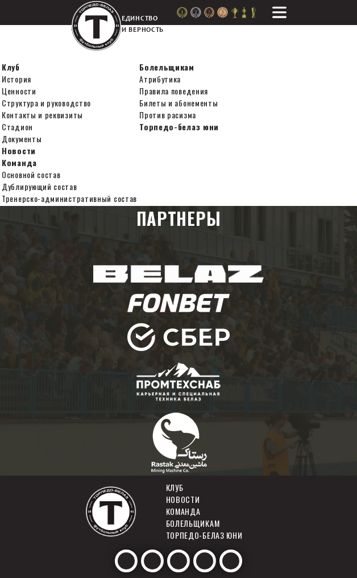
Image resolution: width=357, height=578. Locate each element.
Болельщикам (166, 67)
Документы (21, 138)
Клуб (11, 67)
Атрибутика (160, 79)
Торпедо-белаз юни (179, 127)
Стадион (17, 127)
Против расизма (167, 115)
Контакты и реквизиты (42, 115)
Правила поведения (173, 91)
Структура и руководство (46, 103)
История (16, 79)
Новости (19, 150)
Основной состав (31, 174)
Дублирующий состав (39, 186)
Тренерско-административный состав (69, 198)
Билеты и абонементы (178, 103)
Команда (19, 162)
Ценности (19, 91)
